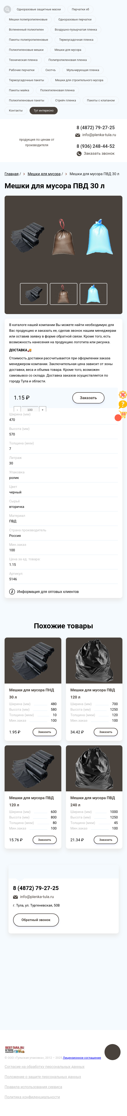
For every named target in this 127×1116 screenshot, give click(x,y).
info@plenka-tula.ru (99, 134)
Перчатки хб (80, 9)
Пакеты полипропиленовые (28, 39)
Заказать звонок (99, 153)
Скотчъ (50, 70)
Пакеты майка (19, 90)
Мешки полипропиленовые (28, 19)
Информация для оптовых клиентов (48, 592)
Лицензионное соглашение (82, 1057)
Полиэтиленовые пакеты (26, 100)
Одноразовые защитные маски (39, 9)
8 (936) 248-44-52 (96, 146)
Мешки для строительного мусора (79, 80)
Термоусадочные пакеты (26, 80)
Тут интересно (44, 110)
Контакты (16, 110)
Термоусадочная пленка (76, 39)
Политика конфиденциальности (32, 1097)
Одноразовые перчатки (74, 19)
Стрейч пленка (65, 100)
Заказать (88, 397)
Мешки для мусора (67, 50)
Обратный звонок (36, 920)
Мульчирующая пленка (83, 70)
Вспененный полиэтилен (26, 29)
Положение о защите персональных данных (43, 1077)
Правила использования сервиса (33, 1087)
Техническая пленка (23, 60)
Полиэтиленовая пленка (57, 90)
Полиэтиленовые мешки (26, 50)
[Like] (123, 397)
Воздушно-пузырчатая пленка (76, 29)
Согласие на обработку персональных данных (45, 1066)
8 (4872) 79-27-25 (96, 127)
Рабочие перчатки (21, 70)
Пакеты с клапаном (101, 100)
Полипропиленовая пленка (67, 60)
